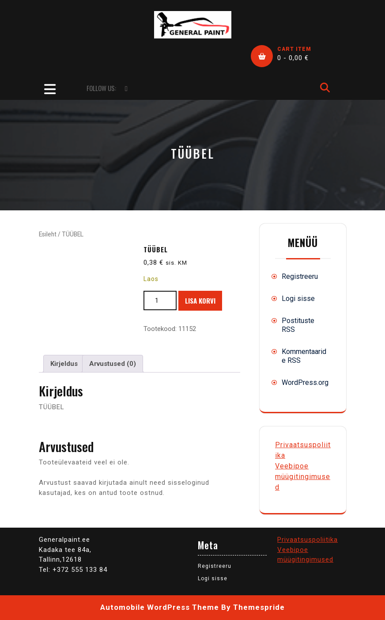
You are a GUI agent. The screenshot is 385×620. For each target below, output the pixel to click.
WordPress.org (305, 382)
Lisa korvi (200, 300)
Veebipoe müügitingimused (302, 476)
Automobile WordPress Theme (159, 607)
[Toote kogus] (160, 301)
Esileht (48, 234)
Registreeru (300, 276)
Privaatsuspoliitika (307, 540)
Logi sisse (298, 298)
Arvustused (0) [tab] (112, 364)
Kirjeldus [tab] (64, 364)
